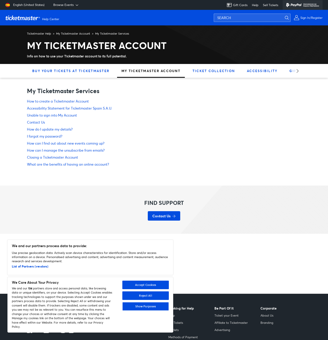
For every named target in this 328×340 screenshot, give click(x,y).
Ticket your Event (226, 315)
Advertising (222, 330)
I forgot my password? (44, 136)
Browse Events (66, 5)
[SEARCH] (252, 18)
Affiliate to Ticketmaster (231, 323)
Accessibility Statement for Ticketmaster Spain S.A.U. (69, 108)
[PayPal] (303, 5)
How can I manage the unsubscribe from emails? (66, 150)
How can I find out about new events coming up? (65, 143)
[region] (90, 286)
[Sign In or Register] (308, 17)
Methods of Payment (183, 337)
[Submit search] (289, 18)
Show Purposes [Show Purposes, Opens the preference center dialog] (145, 306)
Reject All (145, 296)
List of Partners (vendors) (30, 266)
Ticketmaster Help (39, 33)
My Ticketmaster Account (73, 33)
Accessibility (262, 71)
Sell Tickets (270, 5)
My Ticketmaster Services (112, 33)
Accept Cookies (145, 285)
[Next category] (296, 71)
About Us (266, 315)
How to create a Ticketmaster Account (58, 101)
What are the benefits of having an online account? (68, 164)
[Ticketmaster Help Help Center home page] (32, 17)
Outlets (173, 330)
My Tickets (175, 323)
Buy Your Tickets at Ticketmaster (70, 71)
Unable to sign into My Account (52, 115)
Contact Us (36, 122)
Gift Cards (237, 5)
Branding (266, 323)
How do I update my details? (50, 129)
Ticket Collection (214, 71)
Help (255, 5)
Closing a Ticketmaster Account (52, 157)
